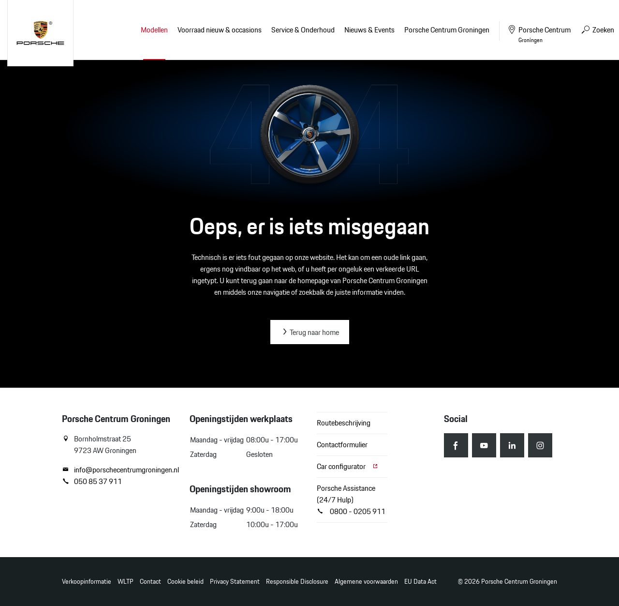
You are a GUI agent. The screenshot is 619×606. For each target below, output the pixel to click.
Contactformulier (342, 445)
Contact (150, 581)
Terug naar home (309, 332)
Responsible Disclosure (297, 581)
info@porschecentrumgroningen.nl (118, 470)
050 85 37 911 (92, 481)
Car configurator (348, 466)
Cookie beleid (185, 581)
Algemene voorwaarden (366, 581)
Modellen (154, 30)
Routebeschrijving (343, 423)
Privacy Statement (235, 581)
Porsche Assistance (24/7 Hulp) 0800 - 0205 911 (351, 499)
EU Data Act (420, 581)
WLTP (125, 581)
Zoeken (597, 30)
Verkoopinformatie (86, 581)
